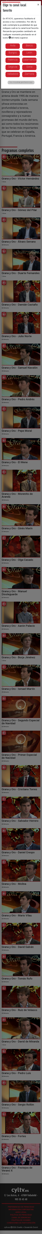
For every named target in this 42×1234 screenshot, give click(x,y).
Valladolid (12, 73)
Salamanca (29, 59)
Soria (29, 66)
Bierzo (29, 45)
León (29, 52)
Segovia (12, 66)
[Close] (38, 4)
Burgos (13, 52)
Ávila (12, 45)
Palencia (13, 59)
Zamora (29, 73)
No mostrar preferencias (21, 82)
